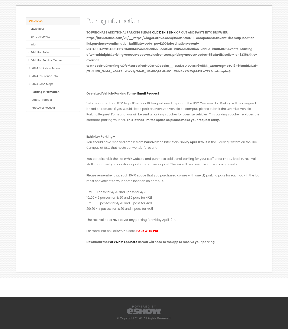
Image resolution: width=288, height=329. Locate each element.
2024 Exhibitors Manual (47, 68)
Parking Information (45, 92)
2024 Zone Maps (43, 84)
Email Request (148, 93)
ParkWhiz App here (122, 242)
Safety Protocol (42, 100)
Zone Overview (40, 36)
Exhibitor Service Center (46, 60)
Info (33, 44)
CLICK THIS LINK (163, 32)
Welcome (36, 21)
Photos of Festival (43, 107)
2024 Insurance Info (45, 76)
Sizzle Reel (37, 29)
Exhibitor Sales (40, 52)
